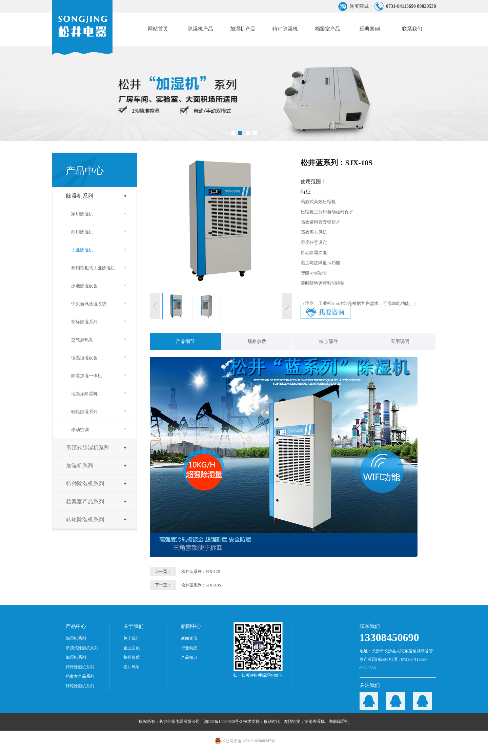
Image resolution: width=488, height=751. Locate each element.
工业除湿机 (82, 249)
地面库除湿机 (84, 393)
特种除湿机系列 (85, 483)
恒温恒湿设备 (84, 357)
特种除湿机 (285, 29)
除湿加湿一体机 (86, 375)
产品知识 (189, 657)
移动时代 (272, 721)
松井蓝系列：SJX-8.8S (201, 585)
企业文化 (131, 648)
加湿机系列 (79, 465)
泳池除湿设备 (84, 285)
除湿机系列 (79, 196)
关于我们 (131, 638)
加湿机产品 (243, 29)
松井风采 (131, 667)
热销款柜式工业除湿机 (93, 267)
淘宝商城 (359, 6)
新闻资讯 (189, 638)
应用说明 (399, 341)
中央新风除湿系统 (88, 303)
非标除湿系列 (84, 321)
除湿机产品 (200, 29)
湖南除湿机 (339, 721)
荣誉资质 (131, 657)
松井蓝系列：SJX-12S (200, 571)
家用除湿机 (82, 213)
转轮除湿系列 (84, 411)
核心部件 (328, 341)
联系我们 (412, 29)
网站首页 (158, 29)
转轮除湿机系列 (85, 519)
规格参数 (256, 341)
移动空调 (80, 429)
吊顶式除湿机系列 (87, 447)
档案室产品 (327, 29)
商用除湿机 (82, 231)
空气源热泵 (82, 339)
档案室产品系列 (85, 501)
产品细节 (185, 341)
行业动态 (189, 648)
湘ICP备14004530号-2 (223, 721)
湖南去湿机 (314, 721)
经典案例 (370, 29)
